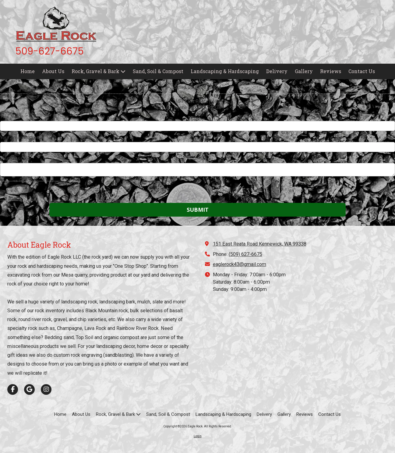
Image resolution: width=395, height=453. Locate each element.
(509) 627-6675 (245, 254)
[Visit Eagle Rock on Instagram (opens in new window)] (46, 389)
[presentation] (39, 191)
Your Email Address (21, 137)
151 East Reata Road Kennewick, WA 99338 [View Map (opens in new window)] (259, 244)
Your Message (15, 158)
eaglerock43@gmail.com (239, 264)
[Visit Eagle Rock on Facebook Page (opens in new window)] (12, 389)
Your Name (11, 116)
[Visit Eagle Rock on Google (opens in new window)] (29, 389)
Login (198, 436)
